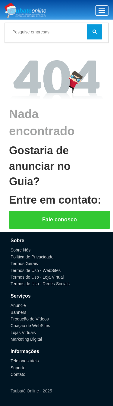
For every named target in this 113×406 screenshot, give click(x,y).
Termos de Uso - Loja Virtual (37, 277)
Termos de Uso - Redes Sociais (40, 283)
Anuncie (18, 305)
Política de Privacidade (32, 257)
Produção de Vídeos (30, 319)
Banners (18, 312)
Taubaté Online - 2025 (31, 391)
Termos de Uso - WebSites (36, 270)
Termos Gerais (24, 263)
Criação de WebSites (30, 325)
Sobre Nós (20, 250)
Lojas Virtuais (23, 332)
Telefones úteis (25, 360)
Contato (18, 374)
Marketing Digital (26, 339)
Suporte (18, 367)
